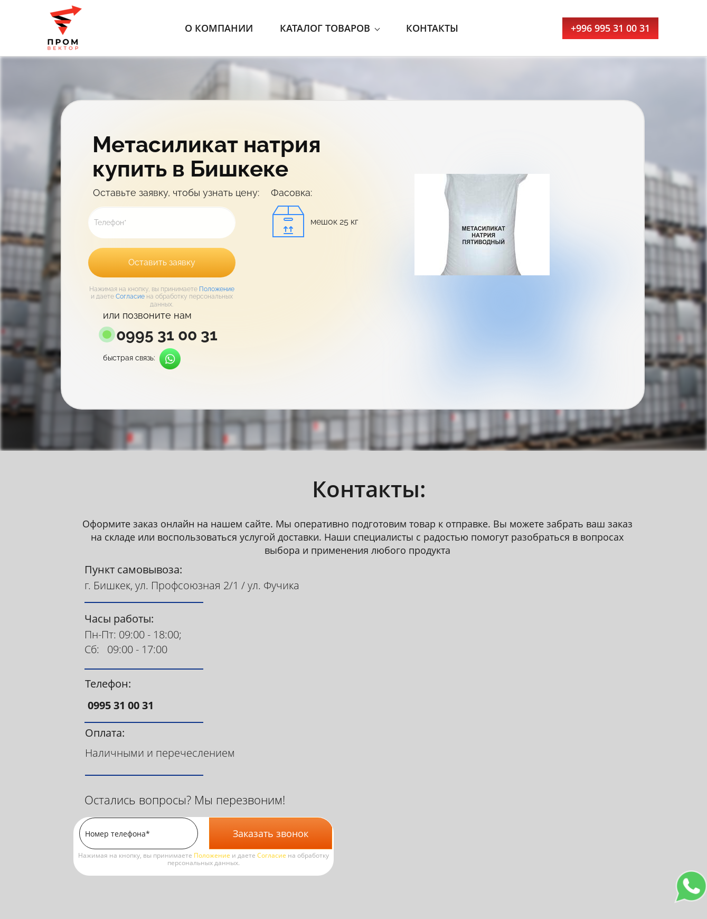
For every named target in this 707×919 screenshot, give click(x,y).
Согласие (130, 296)
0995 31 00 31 (167, 335)
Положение (216, 289)
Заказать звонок (270, 833)
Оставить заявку (161, 262)
